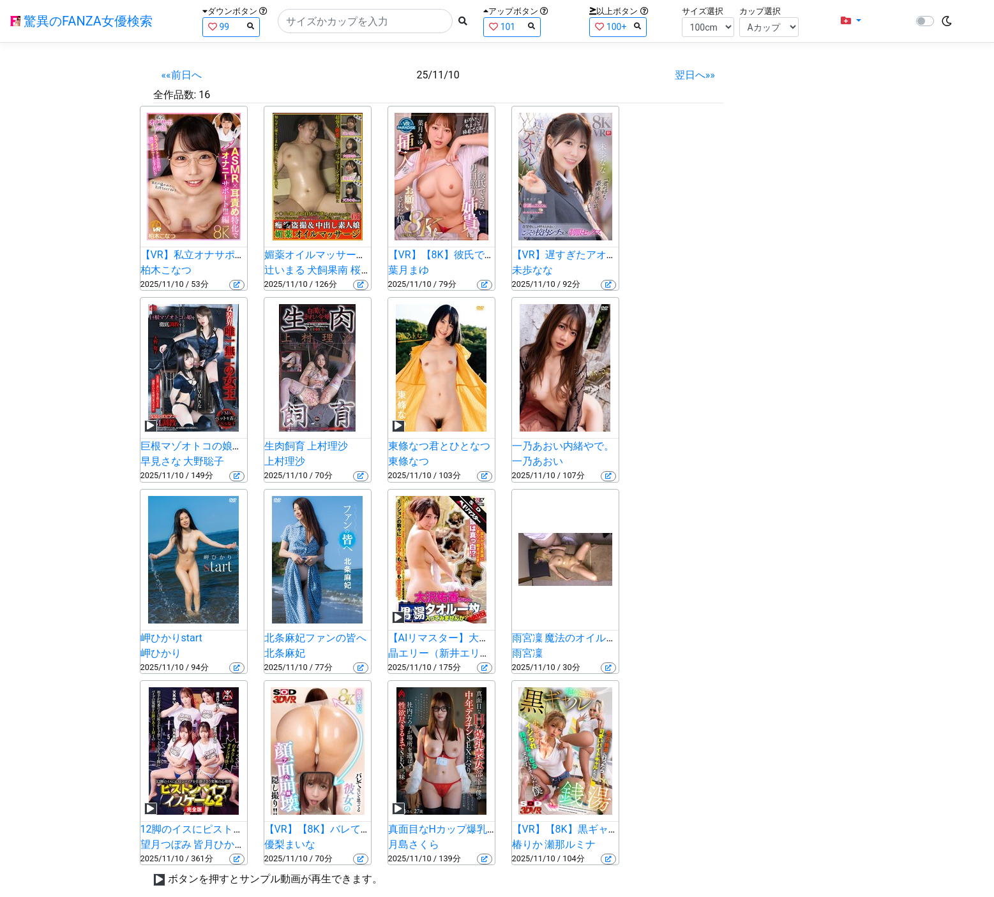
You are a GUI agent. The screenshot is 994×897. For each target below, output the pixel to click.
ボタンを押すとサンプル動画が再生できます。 (275, 879)
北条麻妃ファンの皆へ (315, 638)
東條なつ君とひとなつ (439, 446)
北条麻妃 (284, 653)
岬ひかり (160, 653)
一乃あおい (537, 461)
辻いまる (284, 270)
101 (512, 26)
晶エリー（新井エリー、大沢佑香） (470, 653)
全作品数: (175, 95)
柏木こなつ (166, 270)
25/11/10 (438, 75)
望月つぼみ (166, 844)
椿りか (527, 844)
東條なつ (408, 461)
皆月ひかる (219, 844)
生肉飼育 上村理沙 (306, 446)
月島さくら (413, 844)
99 (231, 26)
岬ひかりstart (171, 638)
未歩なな (532, 270)
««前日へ (182, 75)
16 (204, 95)
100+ (618, 26)
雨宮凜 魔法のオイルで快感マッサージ (600, 638)
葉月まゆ (408, 270)
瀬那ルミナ (570, 844)
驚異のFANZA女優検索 (81, 21)
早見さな (160, 461)
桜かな (365, 270)
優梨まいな (289, 844)
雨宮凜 (527, 653)
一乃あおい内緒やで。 (563, 446)
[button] (851, 21)
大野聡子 (203, 461)
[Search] (365, 21)
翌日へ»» (695, 75)
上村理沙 (284, 461)
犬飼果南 (327, 270)
